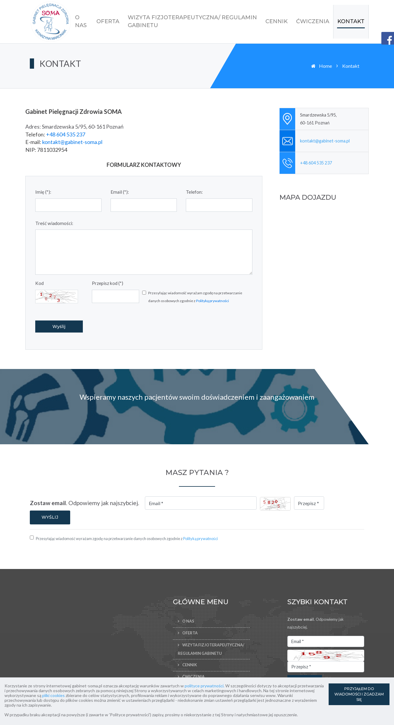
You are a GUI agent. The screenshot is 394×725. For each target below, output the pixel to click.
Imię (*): (43, 192)
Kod (39, 283)
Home (325, 66)
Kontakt (350, 21)
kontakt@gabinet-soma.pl (72, 142)
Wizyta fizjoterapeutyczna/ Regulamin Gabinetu (192, 21)
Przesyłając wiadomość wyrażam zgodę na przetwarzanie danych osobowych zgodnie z (195, 297)
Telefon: (194, 192)
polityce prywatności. (204, 685)
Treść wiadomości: (54, 223)
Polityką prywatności (212, 300)
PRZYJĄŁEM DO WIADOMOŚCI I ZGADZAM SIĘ (359, 694)
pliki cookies (53, 695)
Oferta (107, 21)
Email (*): (120, 192)
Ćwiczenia (312, 21)
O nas (81, 21)
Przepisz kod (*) (107, 283)
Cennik (276, 21)
